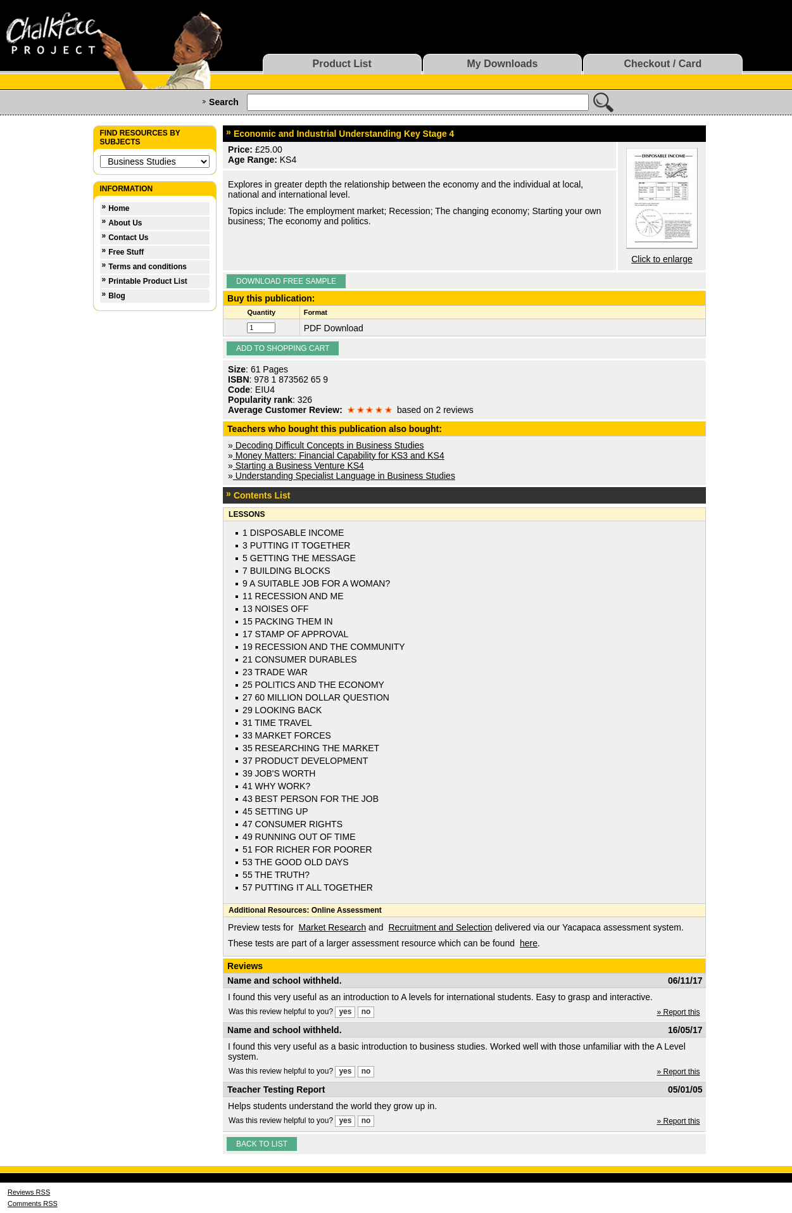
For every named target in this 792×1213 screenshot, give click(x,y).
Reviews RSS (29, 1192)
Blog (116, 295)
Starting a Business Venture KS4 (298, 465)
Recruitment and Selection (440, 927)
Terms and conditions (147, 266)
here (528, 943)
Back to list (261, 1144)
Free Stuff (126, 252)
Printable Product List (147, 281)
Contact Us (128, 237)
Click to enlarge (662, 259)
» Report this (678, 1012)
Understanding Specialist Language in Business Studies (344, 476)
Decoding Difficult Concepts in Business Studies (328, 445)
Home (118, 208)
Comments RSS (33, 1203)
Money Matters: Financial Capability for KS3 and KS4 (338, 455)
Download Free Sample (286, 281)
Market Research (333, 927)
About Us (125, 223)
